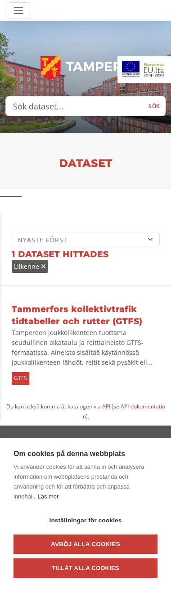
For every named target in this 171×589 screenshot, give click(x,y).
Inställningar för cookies (85, 520)
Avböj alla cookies (85, 544)
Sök (154, 106)
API (106, 406)
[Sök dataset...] (74, 106)
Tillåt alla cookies (85, 568)
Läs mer (47, 496)
